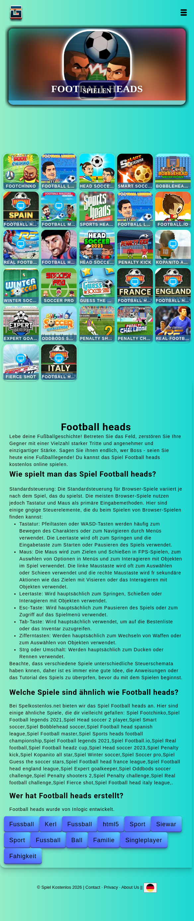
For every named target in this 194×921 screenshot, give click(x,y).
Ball (77, 840)
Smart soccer (135, 171)
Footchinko (21, 171)
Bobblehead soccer (173, 171)
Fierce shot (21, 362)
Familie (104, 840)
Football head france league (135, 286)
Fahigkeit (22, 856)
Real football (21, 247)
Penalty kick (135, 247)
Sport (138, 824)
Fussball (21, 824)
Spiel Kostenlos (37, 12)
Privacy (111, 887)
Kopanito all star (173, 247)
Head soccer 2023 (97, 247)
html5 (111, 824)
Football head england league (173, 286)
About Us (130, 887)
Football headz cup (59, 247)
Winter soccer (21, 286)
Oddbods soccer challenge (59, 324)
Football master (59, 209)
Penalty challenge (135, 324)
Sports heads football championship (97, 209)
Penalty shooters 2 (97, 324)
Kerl (51, 824)
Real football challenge (173, 324)
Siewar (166, 824)
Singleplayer (143, 840)
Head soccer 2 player (97, 171)
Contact (93, 887)
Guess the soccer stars (97, 286)
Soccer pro (59, 286)
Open (183, 12)
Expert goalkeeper (21, 324)
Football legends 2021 (59, 171)
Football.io (173, 209)
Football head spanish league (21, 209)
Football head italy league (59, 362)
